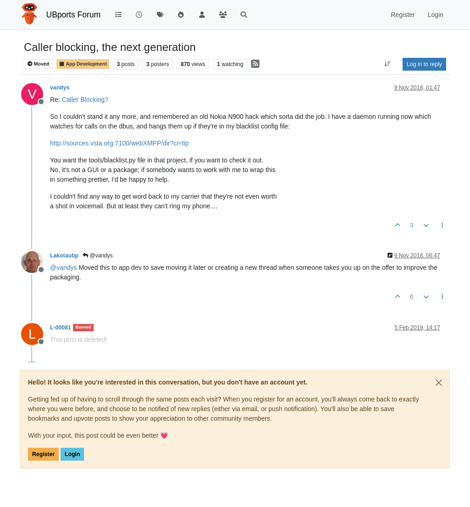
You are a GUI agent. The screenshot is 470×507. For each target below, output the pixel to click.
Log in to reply (424, 64)
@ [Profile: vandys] (63, 267)
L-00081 (60, 327)
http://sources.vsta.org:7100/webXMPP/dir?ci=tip (119, 143)
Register (43, 454)
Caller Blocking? (85, 99)
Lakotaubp (64, 255)
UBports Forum (73, 14)
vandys (59, 87)
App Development (83, 64)
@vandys (98, 255)
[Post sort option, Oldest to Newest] (387, 64)
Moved (38, 64)
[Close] (438, 382)
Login (72, 454)
